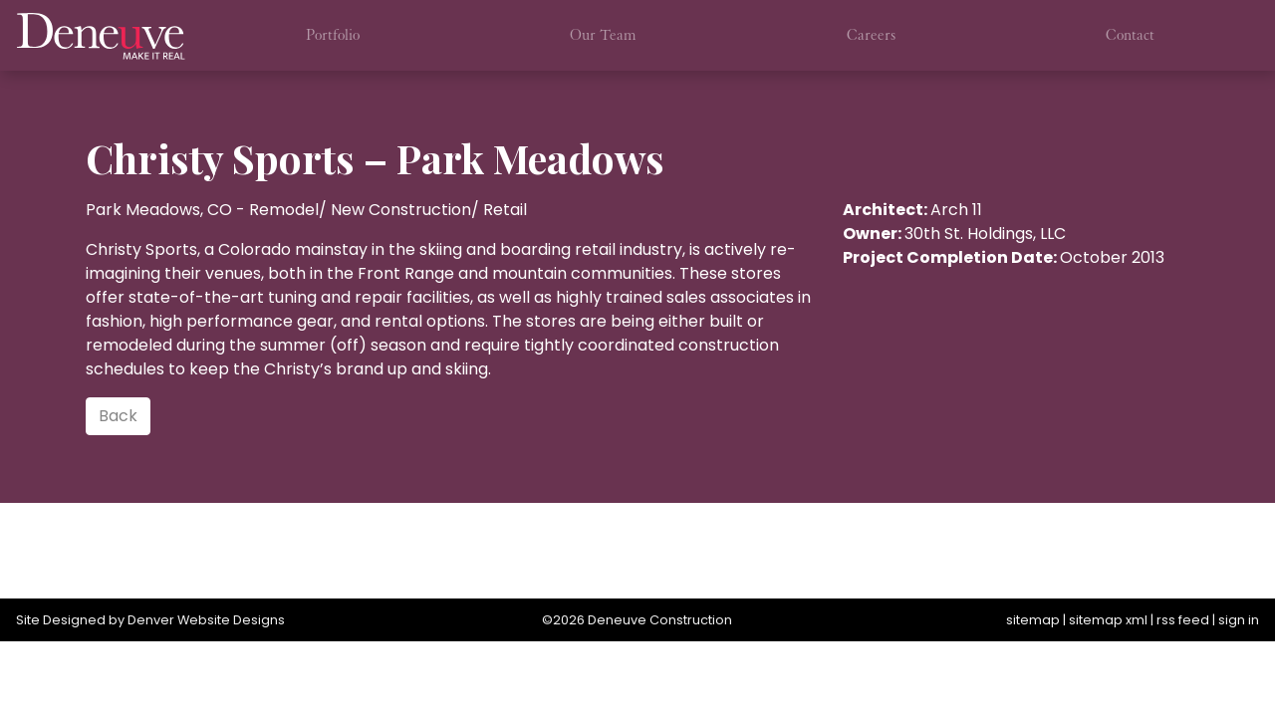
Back (118, 415)
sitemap (1033, 619)
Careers (871, 35)
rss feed (1182, 619)
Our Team (603, 35)
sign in (1238, 619)
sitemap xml (1108, 619)
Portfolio (333, 35)
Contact (1130, 35)
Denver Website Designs (206, 619)
